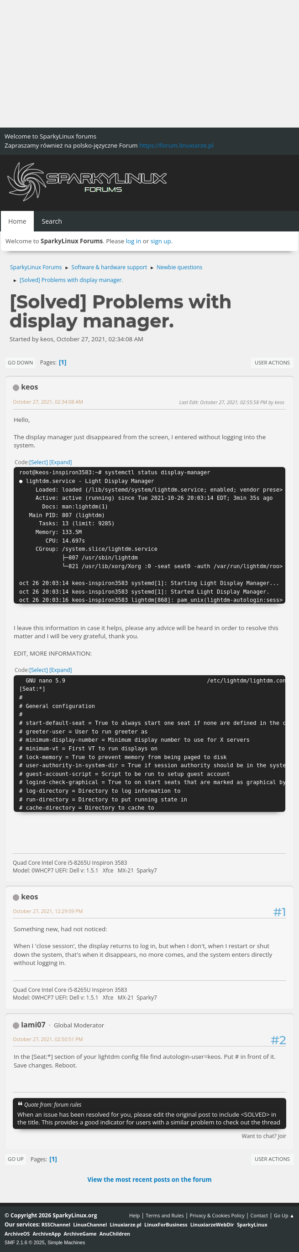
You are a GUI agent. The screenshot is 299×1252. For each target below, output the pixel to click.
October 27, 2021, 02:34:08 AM (48, 401)
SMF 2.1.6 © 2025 (25, 1242)
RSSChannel (56, 1224)
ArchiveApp (47, 1233)
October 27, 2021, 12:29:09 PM (48, 911)
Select (38, 462)
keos (29, 387)
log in (134, 241)
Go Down (20, 362)
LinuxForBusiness (165, 1224)
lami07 (33, 1025)
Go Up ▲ (284, 1215)
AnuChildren (115, 1233)
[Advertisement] (149, 64)
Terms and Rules (165, 1215)
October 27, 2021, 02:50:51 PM (48, 1039)
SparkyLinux (252, 1224)
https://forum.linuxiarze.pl (176, 145)
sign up (161, 241)
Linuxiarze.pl (126, 1224)
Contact (259, 1215)
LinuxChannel (90, 1224)
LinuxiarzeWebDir (212, 1224)
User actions (272, 362)
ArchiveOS (17, 1233)
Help (134, 1215)
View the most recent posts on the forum (149, 1179)
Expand (60, 462)
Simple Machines (66, 1242)
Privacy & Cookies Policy (216, 1215)
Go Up (16, 1158)
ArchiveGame (80, 1233)
